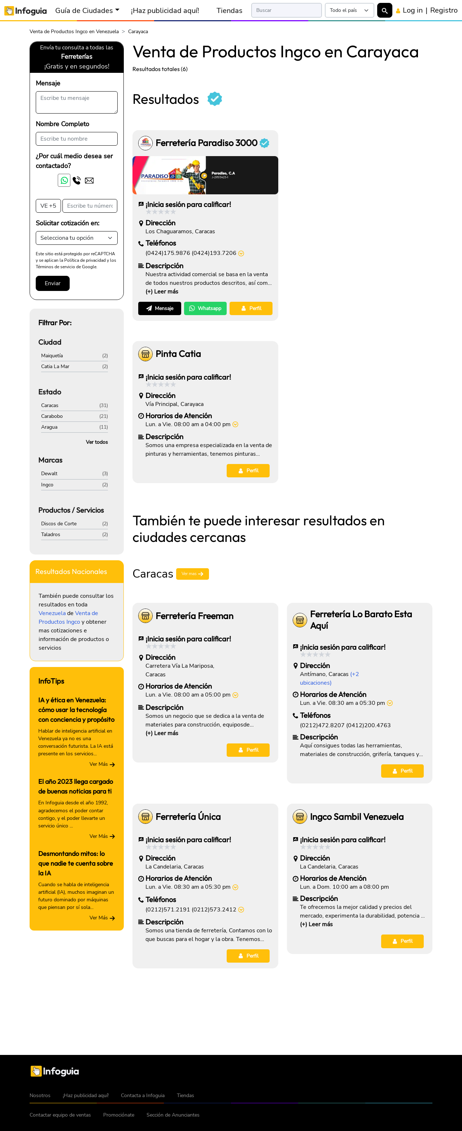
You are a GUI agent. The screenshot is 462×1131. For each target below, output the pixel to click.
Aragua (49, 427)
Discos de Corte (59, 523)
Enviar (53, 283)
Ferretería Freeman (195, 616)
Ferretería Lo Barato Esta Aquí (361, 620)
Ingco (47, 484)
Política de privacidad (85, 260)
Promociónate (118, 1115)
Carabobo (52, 416)
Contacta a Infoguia (143, 1095)
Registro (444, 10)
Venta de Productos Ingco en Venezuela (74, 31)
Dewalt (49, 473)
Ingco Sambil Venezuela (357, 816)
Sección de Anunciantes (173, 1115)
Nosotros (40, 1095)
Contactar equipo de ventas (60, 1115)
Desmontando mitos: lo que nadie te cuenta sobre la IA (75, 863)
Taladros (50, 534)
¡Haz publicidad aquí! (165, 10)
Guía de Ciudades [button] (84, 10)
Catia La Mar (55, 366)
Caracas (49, 405)
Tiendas (230, 10)
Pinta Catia (178, 353)
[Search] (286, 10)
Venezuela (52, 613)
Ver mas (193, 574)
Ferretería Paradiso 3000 (212, 143)
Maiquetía (52, 355)
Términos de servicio (55, 267)
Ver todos (97, 442)
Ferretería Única (188, 816)
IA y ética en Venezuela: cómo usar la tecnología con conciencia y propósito (76, 710)
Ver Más (102, 764)
